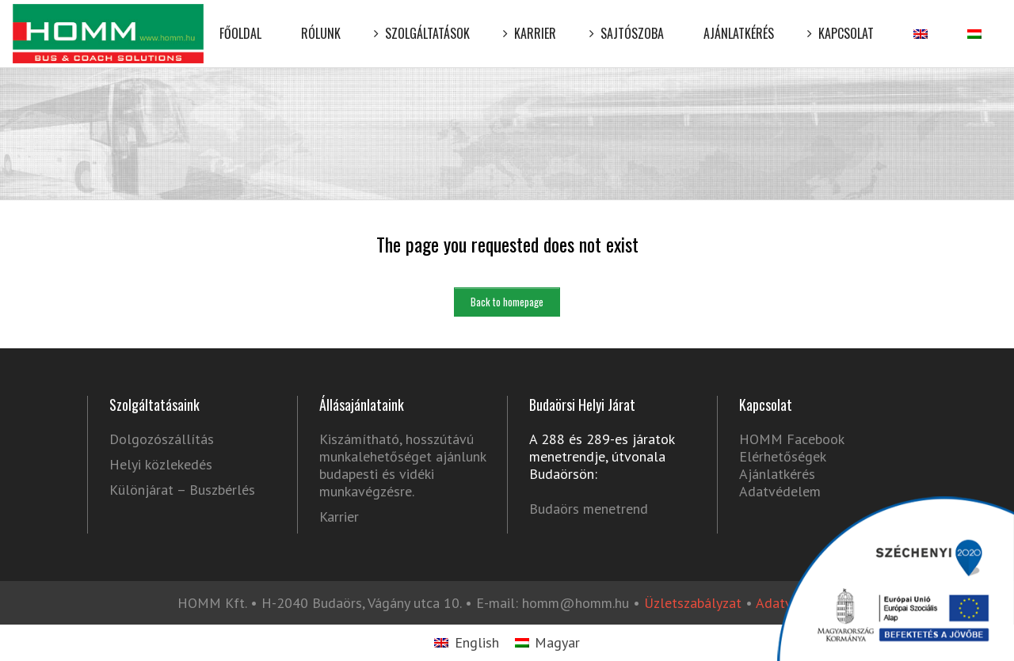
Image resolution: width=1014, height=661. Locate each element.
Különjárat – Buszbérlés (182, 490)
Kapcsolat (844, 21)
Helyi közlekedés (160, 464)
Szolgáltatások (425, 21)
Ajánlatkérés (739, 21)
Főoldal (240, 21)
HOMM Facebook (791, 439)
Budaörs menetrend (588, 509)
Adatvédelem (780, 491)
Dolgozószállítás (161, 439)
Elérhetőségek (782, 456)
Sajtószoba (630, 21)
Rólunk (320, 21)
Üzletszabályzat (692, 603)
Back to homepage (507, 302)
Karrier (533, 21)
